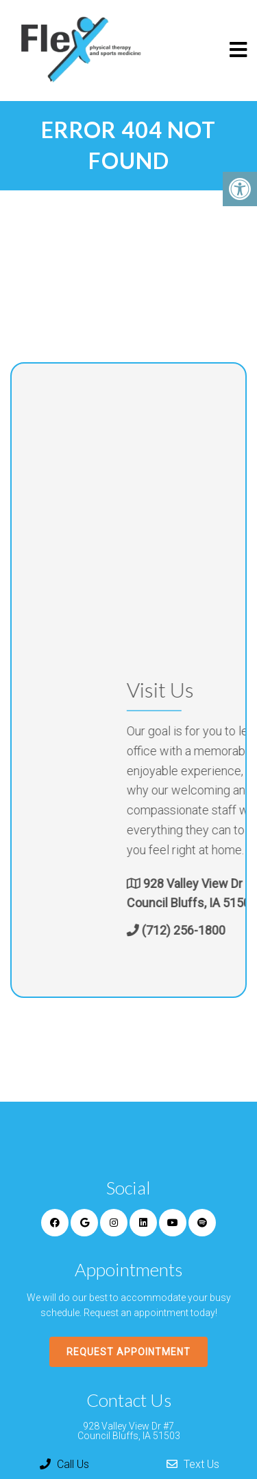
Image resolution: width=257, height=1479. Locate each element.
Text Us (193, 1464)
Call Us (64, 1464)
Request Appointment (128, 1351)
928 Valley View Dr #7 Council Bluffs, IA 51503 (128, 1431)
